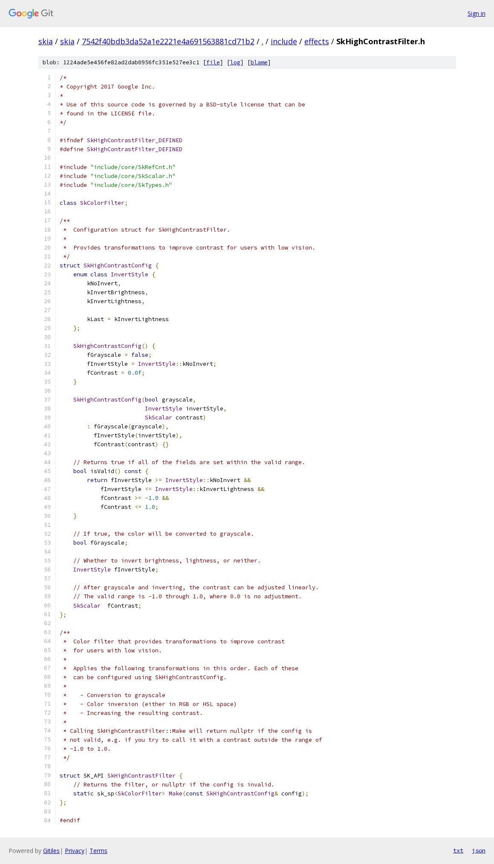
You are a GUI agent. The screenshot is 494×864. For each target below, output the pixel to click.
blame (259, 62)
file (213, 62)
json (478, 850)
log (235, 62)
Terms (98, 851)
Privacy (74, 851)
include (284, 41)
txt (458, 850)
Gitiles (51, 851)
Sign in (476, 13)
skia (45, 41)
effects (316, 41)
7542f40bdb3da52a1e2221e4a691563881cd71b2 (168, 41)
